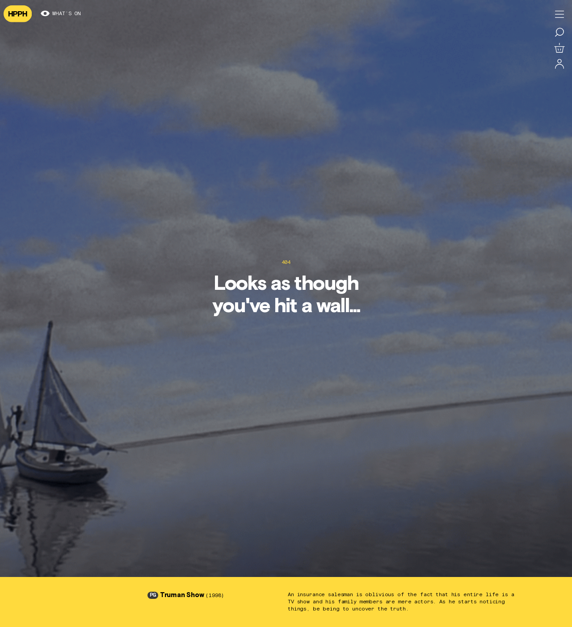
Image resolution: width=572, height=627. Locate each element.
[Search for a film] (559, 32)
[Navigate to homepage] (18, 13)
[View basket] (559, 48)
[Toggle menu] (559, 14)
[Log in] (559, 64)
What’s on (61, 13)
